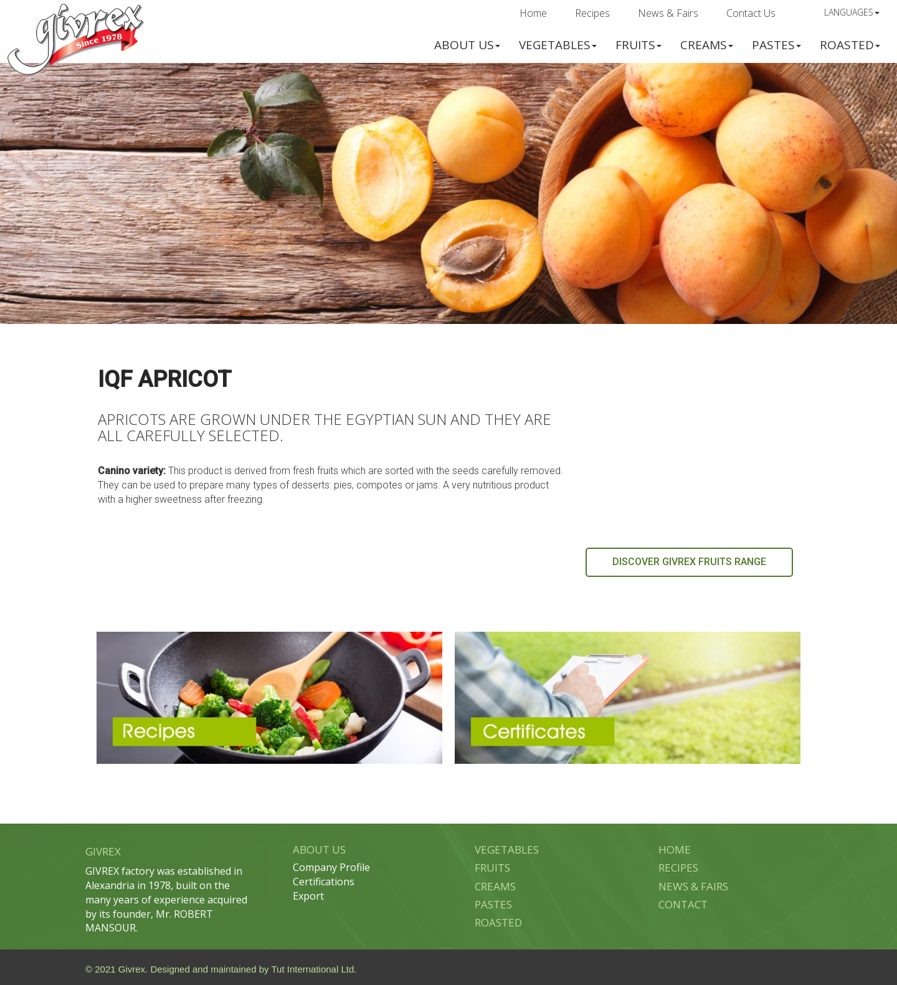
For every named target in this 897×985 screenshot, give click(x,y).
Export (308, 896)
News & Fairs (668, 13)
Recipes (592, 13)
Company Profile (331, 867)
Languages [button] (852, 12)
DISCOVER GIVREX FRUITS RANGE (689, 562)
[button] (467, 44)
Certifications (323, 881)
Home (533, 13)
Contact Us (751, 13)
